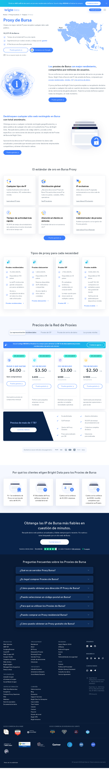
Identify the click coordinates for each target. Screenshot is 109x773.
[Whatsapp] (87, 682)
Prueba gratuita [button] (95, 9)
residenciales (59, 86)
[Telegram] (95, 682)
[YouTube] (91, 658)
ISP (72, 86)
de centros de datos (82, 86)
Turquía (24, 14)
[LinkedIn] (87, 658)
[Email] (91, 682)
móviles (67, 86)
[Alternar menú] (105, 10)
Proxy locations (14, 14)
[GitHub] (95, 658)
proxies (51, 86)
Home (5, 14)
